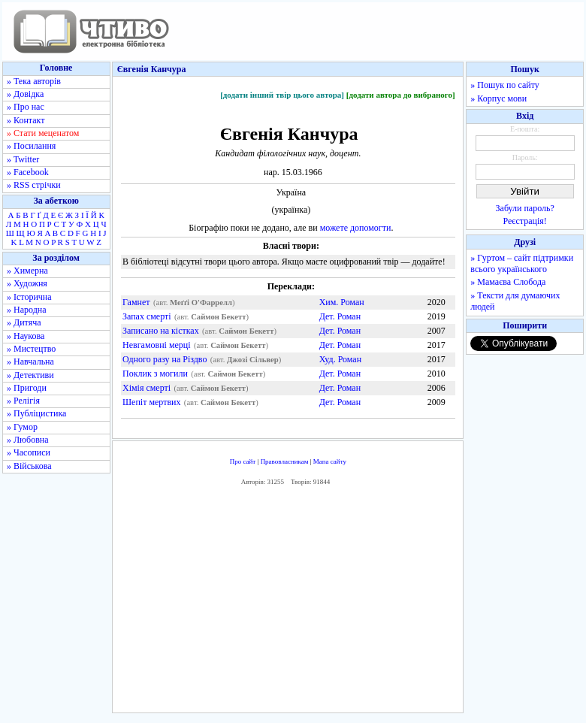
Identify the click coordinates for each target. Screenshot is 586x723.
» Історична (29, 297)
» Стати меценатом (43, 133)
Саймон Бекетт (218, 317)
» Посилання (31, 146)
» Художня (27, 283)
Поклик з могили (155, 373)
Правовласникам (285, 461)
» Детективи (30, 375)
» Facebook (28, 172)
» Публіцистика (36, 413)
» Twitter (23, 159)
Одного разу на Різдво (164, 359)
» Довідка (25, 94)
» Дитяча (24, 322)
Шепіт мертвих (151, 402)
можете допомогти (355, 227)
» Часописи (28, 452)
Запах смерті (146, 316)
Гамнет (136, 302)
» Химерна (27, 270)
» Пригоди (27, 388)
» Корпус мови (498, 98)
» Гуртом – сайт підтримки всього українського (521, 263)
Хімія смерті (146, 388)
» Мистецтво (31, 348)
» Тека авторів (34, 81)
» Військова (29, 466)
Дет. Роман (340, 316)
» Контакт (25, 120)
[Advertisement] (288, 603)
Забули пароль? (525, 208)
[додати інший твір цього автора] (282, 94)
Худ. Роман (340, 359)
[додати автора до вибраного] (400, 94)
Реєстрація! (525, 221)
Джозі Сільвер (253, 359)
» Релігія (23, 400)
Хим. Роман (341, 302)
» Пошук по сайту (504, 85)
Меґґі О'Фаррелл (201, 302)
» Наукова (25, 336)
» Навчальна (30, 361)
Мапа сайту (329, 461)
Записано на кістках (160, 330)
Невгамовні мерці (156, 345)
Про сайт (243, 461)
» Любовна (28, 439)
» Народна (27, 309)
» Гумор (22, 427)
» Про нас (25, 106)
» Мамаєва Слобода (507, 282)
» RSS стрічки (34, 185)
